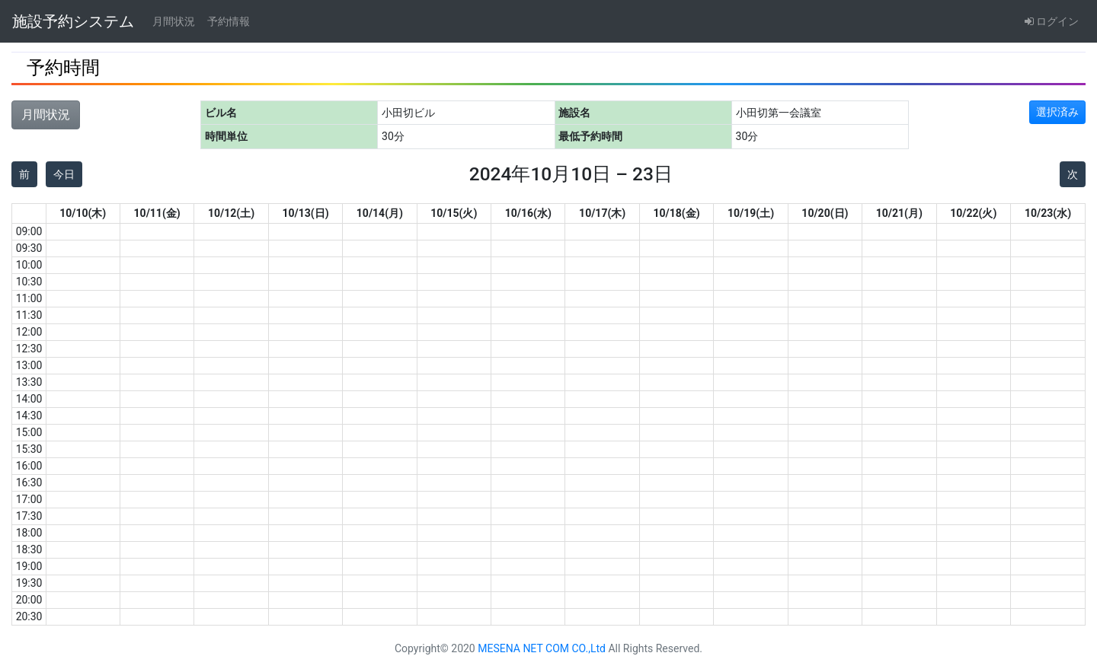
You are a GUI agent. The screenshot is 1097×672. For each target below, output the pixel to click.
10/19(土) (751, 213)
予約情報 (228, 21)
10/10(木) (82, 213)
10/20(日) (824, 213)
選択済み (1057, 112)
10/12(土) (231, 213)
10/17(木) (602, 213)
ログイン (1052, 21)
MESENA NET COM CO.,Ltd (542, 648)
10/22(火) (973, 213)
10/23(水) (1048, 213)
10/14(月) (380, 213)
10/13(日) (305, 213)
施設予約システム (73, 21)
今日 (64, 174)
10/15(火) (453, 213)
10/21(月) (899, 213)
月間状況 (173, 21)
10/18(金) (677, 213)
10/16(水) (528, 213)
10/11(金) (157, 213)
